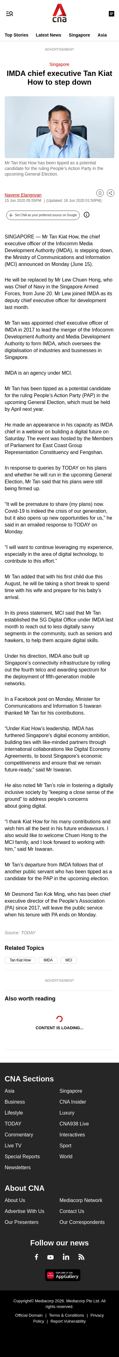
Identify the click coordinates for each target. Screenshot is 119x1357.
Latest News (48, 34)
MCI (68, 960)
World (66, 1156)
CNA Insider (73, 1102)
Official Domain (29, 1315)
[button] (43, 215)
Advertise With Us (24, 1211)
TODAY (13, 1123)
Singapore (79, 34)
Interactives (72, 1134)
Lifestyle (14, 1112)
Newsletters (18, 1167)
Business (15, 1102)
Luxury (67, 1112)
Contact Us (72, 1211)
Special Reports (22, 1156)
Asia (102, 34)
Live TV (13, 1145)
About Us (15, 1200)
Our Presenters (21, 1222)
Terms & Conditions (66, 1315)
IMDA (48, 960)
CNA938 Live (74, 1123)
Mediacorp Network (81, 1200)
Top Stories (16, 34)
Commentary (19, 1134)
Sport (65, 1145)
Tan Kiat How (20, 960)
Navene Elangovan (23, 194)
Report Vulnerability (68, 1321)
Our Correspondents (82, 1222)
